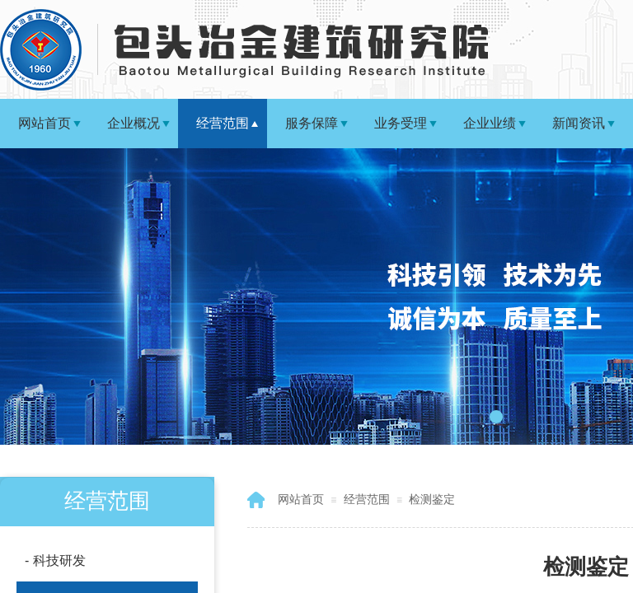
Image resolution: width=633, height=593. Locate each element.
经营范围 (222, 123)
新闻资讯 (578, 123)
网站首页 (44, 123)
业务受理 (400, 123)
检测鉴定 (432, 499)
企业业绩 (489, 123)
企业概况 (133, 123)
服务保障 (311, 123)
